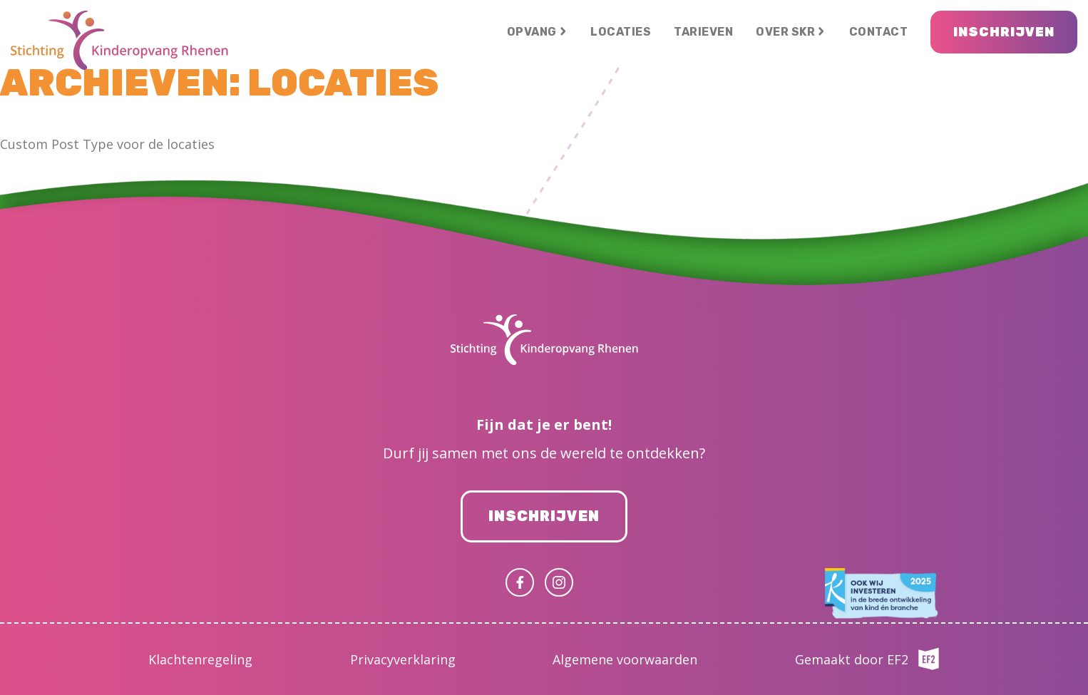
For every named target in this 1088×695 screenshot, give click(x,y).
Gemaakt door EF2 (851, 659)
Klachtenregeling (200, 659)
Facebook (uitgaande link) (519, 582)
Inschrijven (544, 516)
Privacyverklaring (403, 659)
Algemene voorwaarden (625, 659)
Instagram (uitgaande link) (559, 582)
